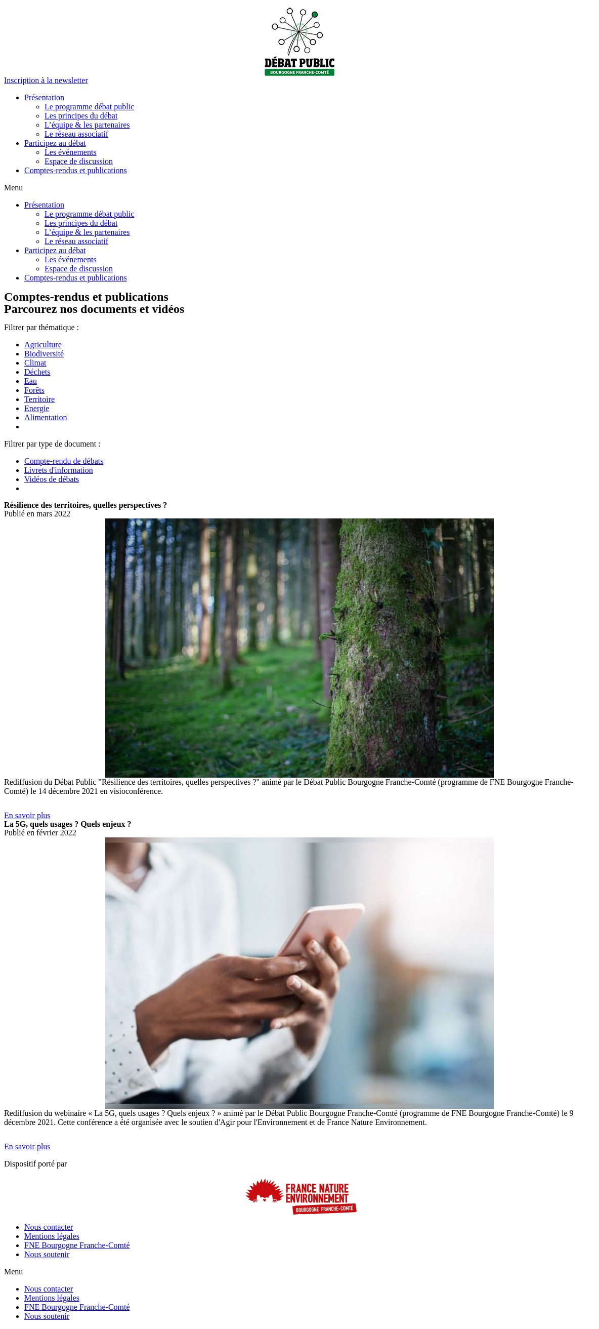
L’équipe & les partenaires (87, 124)
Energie (36, 408)
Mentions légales (51, 1236)
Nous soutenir (46, 1254)
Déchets (37, 372)
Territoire (39, 399)
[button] (46, 80)
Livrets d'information (58, 470)
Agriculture (43, 344)
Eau (30, 381)
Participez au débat (55, 143)
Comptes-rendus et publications (75, 170)
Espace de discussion (79, 161)
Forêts (34, 390)
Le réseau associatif (76, 134)
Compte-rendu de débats (63, 461)
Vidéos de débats (51, 479)
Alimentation (45, 417)
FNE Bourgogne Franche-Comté (77, 1245)
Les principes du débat (81, 115)
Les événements (71, 152)
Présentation (44, 97)
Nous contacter (48, 1227)
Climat (35, 362)
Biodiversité (44, 353)
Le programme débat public (89, 106)
